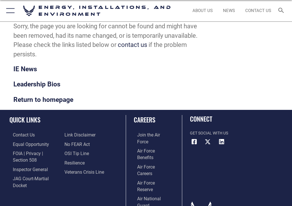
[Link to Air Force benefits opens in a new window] (149, 143)
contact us (132, 44)
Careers (144, 119)
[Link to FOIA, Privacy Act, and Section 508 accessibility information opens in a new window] (33, 152)
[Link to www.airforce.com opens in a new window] (149, 134)
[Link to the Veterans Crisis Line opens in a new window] (81, 170)
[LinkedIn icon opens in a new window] (221, 142)
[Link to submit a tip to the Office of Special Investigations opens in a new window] (74, 152)
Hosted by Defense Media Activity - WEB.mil (146, 192)
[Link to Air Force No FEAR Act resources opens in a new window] (75, 143)
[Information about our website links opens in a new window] (77, 134)
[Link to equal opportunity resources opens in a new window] (25, 143)
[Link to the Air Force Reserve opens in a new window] (149, 161)
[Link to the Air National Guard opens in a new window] (150, 170)
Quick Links (24, 119)
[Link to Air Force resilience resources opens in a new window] (73, 161)
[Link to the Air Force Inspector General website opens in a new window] (25, 161)
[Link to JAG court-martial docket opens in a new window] (32, 170)
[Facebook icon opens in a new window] (194, 142)
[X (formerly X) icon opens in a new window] (208, 142)
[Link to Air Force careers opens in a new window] (149, 152)
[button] (9, 10)
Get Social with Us (209, 133)
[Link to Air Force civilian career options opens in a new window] (147, 179)
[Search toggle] (282, 10)
